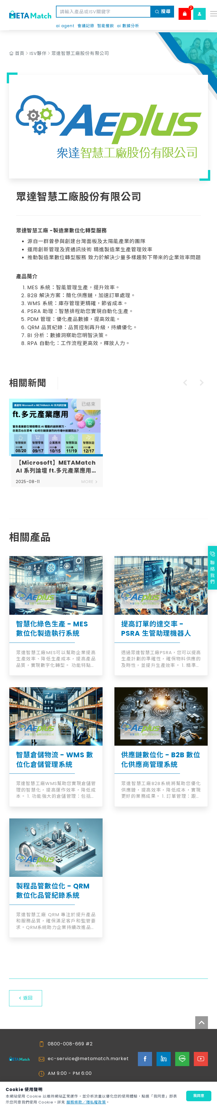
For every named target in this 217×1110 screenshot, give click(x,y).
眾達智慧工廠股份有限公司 (80, 53)
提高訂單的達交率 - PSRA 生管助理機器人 (156, 628)
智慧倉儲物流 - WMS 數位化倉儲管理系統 (54, 759)
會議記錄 (85, 26)
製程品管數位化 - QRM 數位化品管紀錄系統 (53, 890)
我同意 (198, 1095)
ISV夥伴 (38, 53)
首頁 (20, 53)
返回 (25, 998)
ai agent (65, 26)
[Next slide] (202, 383)
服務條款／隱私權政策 (86, 1102)
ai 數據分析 (128, 26)
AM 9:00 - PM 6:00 (70, 1073)
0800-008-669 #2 (70, 1044)
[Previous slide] (184, 383)
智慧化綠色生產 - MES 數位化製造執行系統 (52, 628)
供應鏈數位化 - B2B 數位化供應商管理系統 (160, 759)
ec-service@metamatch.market (88, 1059)
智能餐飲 (105, 26)
